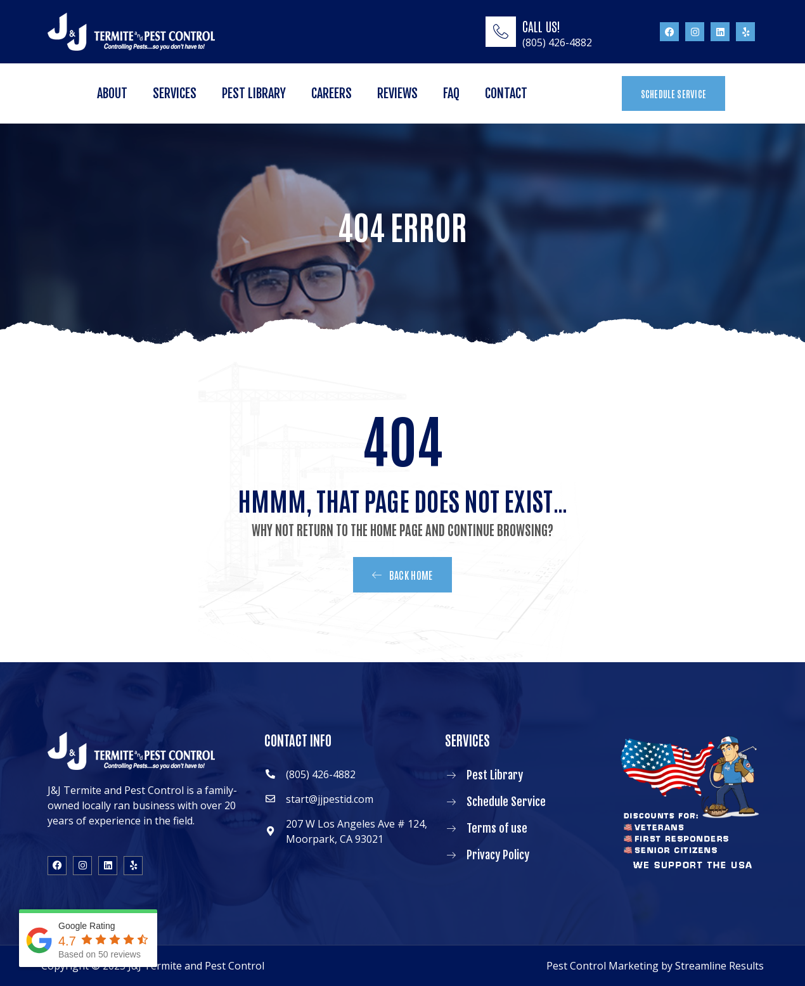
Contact (506, 93)
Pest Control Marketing (602, 966)
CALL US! (541, 26)
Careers (331, 93)
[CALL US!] (501, 31)
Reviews (397, 93)
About (112, 93)
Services (174, 93)
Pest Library (254, 93)
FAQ (451, 93)
